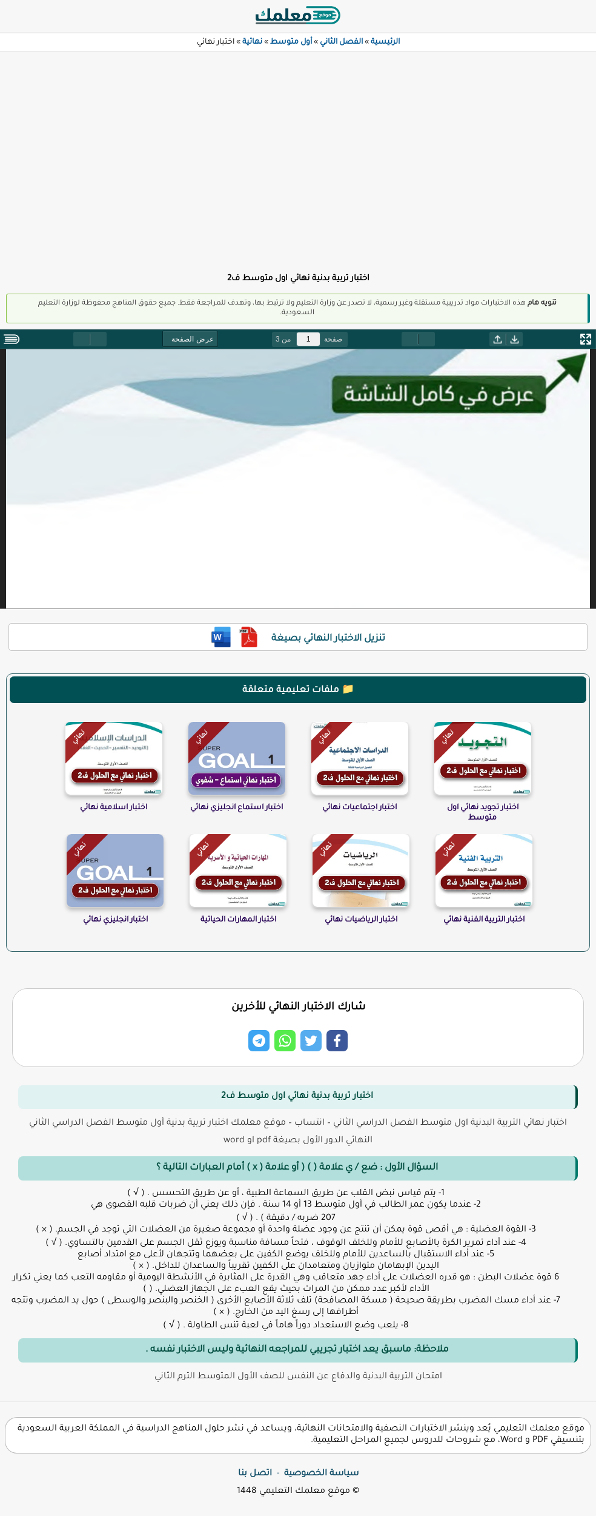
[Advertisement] (298, 155)
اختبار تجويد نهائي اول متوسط (482, 813)
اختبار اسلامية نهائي (113, 808)
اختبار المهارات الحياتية (238, 920)
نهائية (252, 42)
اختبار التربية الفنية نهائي (484, 920)
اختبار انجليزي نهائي (115, 920)
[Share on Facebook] (337, 1040)
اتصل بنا (255, 1474)
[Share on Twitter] (311, 1040)
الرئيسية (385, 42)
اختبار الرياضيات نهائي (361, 920)
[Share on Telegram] (259, 1040)
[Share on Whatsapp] (285, 1040)
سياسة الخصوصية (321, 1474)
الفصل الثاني (341, 42)
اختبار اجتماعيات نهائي (359, 808)
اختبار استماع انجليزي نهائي (236, 808)
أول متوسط (291, 42)
